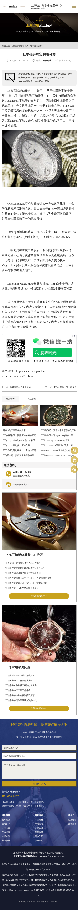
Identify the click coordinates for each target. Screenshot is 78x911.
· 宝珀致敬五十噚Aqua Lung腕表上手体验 (58, 435)
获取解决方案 (39, 784)
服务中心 (39, 841)
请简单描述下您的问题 (39, 770)
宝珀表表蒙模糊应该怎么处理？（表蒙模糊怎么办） (29, 578)
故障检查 (6, 828)
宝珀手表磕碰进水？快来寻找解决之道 (23, 573)
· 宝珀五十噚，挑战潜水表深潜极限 (18, 455)
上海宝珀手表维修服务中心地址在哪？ (23, 563)
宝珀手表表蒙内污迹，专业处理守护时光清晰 (26, 583)
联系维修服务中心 (39, 596)
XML (62, 856)
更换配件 (39, 828)
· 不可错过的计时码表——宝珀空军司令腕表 (20, 450)
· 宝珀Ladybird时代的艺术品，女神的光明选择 (20, 440)
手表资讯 (39, 836)
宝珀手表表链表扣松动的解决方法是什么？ (25, 568)
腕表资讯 (38, 46)
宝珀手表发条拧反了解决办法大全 (21, 685)
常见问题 (39, 832)
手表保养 (39, 824)
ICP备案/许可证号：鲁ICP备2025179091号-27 (39, 901)
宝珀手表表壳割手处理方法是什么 (21, 700)
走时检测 (6, 820)
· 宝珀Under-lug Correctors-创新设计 (56, 440)
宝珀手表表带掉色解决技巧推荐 (20, 695)
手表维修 (39, 820)
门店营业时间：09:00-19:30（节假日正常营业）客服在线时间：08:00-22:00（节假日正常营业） (23, 804)
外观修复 (6, 836)
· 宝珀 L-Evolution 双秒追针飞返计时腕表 (58, 445)
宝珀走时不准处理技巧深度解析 (20, 675)
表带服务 (6, 841)
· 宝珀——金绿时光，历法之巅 (16, 445)
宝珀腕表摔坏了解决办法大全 (18, 680)
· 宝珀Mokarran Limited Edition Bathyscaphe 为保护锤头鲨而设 (58, 455)
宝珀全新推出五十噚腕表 (65, 387)
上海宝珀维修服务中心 (46, 5)
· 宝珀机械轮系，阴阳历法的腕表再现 (19, 435)
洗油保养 (6, 832)
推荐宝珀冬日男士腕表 (20, 387)
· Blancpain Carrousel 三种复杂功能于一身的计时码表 (58, 450)
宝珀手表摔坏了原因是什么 (17, 690)
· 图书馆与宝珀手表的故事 (14, 430)
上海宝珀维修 (16, 90)
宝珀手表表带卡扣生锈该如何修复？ (22, 588)
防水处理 (6, 824)
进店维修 (72, 820)
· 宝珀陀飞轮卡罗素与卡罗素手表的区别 (58, 430)
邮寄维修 (72, 824)
